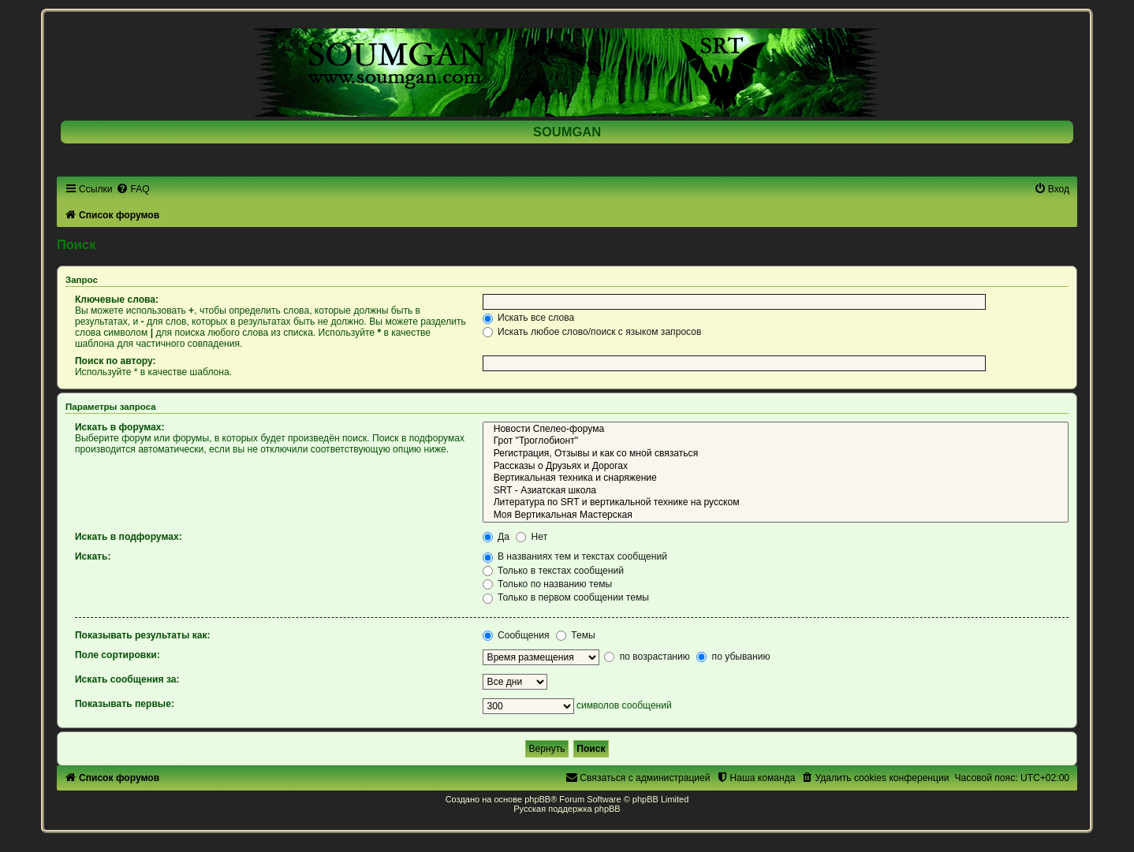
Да (496, 536)
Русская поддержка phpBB (566, 808)
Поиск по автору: (115, 360)
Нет (531, 536)
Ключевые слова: (117, 299)
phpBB (537, 799)
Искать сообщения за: (127, 679)
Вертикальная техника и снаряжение (776, 478)
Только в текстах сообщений (553, 570)
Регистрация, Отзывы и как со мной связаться (776, 454)
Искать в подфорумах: (128, 536)
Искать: (93, 556)
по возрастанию (647, 656)
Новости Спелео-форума (776, 429)
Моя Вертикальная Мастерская (776, 515)
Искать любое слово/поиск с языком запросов (592, 331)
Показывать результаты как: (143, 635)
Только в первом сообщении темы (566, 597)
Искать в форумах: (120, 427)
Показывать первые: (124, 703)
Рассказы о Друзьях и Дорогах (776, 466)
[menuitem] (132, 189)
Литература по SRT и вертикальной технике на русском (776, 503)
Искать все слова (529, 317)
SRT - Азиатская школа (776, 491)
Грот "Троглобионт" (776, 441)
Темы (575, 635)
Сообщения (516, 635)
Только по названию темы (548, 584)
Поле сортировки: (117, 654)
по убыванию (733, 656)
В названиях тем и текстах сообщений (575, 556)
